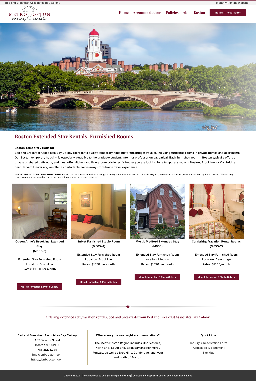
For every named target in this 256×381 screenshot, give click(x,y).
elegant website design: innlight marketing (107, 375)
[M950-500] (157, 185)
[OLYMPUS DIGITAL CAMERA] (39, 185)
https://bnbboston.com (47, 359)
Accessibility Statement (209, 347)
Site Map (209, 352)
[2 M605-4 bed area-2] (98, 185)
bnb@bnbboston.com (47, 354)
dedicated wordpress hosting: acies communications (162, 375)
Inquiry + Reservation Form (208, 343)
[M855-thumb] (216, 185)
